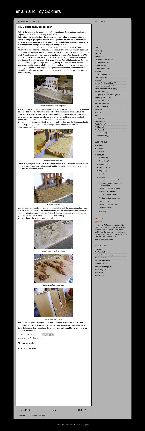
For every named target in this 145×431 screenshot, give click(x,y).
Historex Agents (100, 270)
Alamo (97, 51)
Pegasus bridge (100, 103)
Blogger (85, 425)
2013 (99, 148)
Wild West (98, 130)
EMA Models (99, 272)
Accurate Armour (101, 264)
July (101, 174)
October (102, 164)
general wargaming (102, 68)
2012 (99, 152)
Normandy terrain (105, 208)
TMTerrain (98, 249)
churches (98, 56)
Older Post (83, 410)
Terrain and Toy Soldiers (37, 11)
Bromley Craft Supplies (103, 267)
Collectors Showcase (102, 59)
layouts (97, 80)
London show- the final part (109, 180)
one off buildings (101, 100)
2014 (99, 145)
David (99, 222)
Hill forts (98, 71)
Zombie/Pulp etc (101, 136)
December (103, 158)
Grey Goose (99, 275)
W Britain (98, 127)
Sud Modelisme (100, 258)
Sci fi (96, 112)
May (101, 212)
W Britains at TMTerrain (107, 191)
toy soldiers (99, 121)
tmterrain (98, 118)
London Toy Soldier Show (33, 338)
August (102, 171)
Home (54, 410)
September (103, 167)
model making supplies (103, 86)
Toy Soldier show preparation (109, 198)
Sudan (97, 115)
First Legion (99, 65)
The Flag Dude (100, 252)
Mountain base (100, 92)
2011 (99, 155)
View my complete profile (104, 240)
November (103, 161)
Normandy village (101, 98)
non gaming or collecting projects (107, 95)
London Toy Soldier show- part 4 (111, 188)
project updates (100, 106)
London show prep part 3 (108, 195)
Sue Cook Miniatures (102, 261)
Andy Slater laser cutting (104, 255)
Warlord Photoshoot (106, 201)
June (101, 177)
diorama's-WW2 (100, 62)
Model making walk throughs (105, 89)
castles (97, 54)
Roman (97, 109)
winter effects (99, 133)
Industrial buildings (101, 74)
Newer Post (24, 410)
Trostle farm (99, 124)
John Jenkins (99, 77)
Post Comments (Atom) (36, 415)
